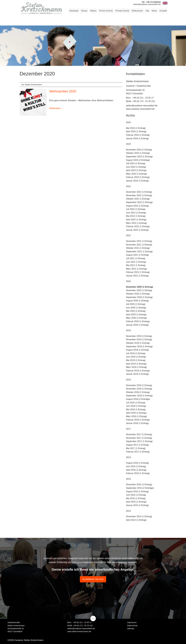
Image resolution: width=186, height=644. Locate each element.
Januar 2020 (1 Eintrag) (137, 325)
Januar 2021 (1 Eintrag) (137, 276)
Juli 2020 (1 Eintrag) (135, 304)
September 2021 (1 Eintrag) (139, 251)
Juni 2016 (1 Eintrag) (136, 466)
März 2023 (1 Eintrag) (136, 174)
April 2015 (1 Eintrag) (136, 502)
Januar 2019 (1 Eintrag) (137, 374)
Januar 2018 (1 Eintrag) (137, 423)
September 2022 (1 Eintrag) (139, 202)
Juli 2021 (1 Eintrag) (135, 258)
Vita (147, 11)
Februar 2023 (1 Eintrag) (138, 177)
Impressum (131, 622)
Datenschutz (132, 625)
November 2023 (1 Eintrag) (139, 150)
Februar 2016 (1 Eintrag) (138, 473)
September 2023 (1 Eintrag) (139, 156)
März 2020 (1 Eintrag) (136, 318)
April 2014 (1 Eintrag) (136, 520)
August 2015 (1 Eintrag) (137, 491)
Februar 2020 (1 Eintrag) (138, 321)
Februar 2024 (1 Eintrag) (138, 135)
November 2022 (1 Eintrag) (139, 195)
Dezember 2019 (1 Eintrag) (139, 336)
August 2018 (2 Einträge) (138, 399)
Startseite (74, 11)
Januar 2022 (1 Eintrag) (137, 230)
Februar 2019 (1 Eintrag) (138, 370)
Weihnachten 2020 (62, 91)
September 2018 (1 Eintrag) (139, 395)
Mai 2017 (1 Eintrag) (136, 448)
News (154, 11)
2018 (128, 380)
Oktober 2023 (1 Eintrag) (138, 153)
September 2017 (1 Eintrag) (139, 441)
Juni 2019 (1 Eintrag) (136, 357)
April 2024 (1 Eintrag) (136, 131)
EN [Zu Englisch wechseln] (165, 3)
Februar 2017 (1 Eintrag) (138, 452)
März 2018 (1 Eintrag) (136, 416)
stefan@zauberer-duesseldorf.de (141, 105)
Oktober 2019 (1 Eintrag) (138, 343)
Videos (93, 11)
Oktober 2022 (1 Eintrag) (138, 199)
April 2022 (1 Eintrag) (136, 219)
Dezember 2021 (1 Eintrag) (139, 241)
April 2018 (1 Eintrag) (136, 413)
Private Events (122, 11)
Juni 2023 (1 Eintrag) (136, 167)
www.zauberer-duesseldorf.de (140, 109)
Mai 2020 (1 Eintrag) (136, 311)
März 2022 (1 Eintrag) (136, 223)
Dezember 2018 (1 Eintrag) (139, 385)
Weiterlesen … (56, 108)
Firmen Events (106, 11)
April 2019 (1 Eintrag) (136, 363)
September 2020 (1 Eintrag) (139, 297)
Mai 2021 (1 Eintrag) (136, 265)
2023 (128, 144)
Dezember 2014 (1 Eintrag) (139, 516)
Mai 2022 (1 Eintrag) (136, 216)
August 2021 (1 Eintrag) (137, 255)
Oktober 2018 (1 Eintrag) (138, 392)
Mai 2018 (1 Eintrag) (136, 409)
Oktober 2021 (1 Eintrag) (138, 248)
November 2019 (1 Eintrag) (139, 339)
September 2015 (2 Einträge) (140, 488)
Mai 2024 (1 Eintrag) (136, 128)
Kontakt (163, 11)
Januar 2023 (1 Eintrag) (137, 181)
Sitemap (130, 628)
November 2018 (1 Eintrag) (139, 389)
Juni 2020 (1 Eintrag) (136, 307)
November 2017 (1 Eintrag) (139, 438)
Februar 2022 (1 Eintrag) (138, 226)
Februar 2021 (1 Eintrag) (138, 272)
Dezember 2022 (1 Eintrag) (139, 192)
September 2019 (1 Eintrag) (139, 346)
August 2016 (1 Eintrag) (137, 463)
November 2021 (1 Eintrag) (139, 244)
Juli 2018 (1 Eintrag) (135, 402)
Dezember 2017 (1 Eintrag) (139, 434)
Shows (84, 11)
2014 (128, 511)
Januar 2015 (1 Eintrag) (137, 505)
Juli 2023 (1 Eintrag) (135, 163)
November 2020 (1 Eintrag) (139, 290)
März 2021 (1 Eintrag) (136, 269)
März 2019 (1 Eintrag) (136, 367)
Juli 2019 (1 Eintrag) (135, 353)
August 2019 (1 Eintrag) (137, 350)
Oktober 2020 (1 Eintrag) (138, 294)
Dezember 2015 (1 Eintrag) (139, 484)
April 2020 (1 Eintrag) (136, 314)
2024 (128, 122)
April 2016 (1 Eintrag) (136, 470)
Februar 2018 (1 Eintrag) (138, 420)
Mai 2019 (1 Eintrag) (136, 360)
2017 (128, 429)
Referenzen (137, 11)
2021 (128, 235)
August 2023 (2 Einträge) (138, 160)
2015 (128, 479)
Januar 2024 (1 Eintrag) (137, 138)
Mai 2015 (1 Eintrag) (136, 498)
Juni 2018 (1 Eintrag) (136, 406)
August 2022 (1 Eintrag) (137, 206)
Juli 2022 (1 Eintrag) (135, 209)
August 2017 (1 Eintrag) (137, 445)
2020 (128, 281)
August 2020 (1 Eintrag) (137, 300)
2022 (128, 186)
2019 (128, 330)
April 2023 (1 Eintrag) (136, 170)
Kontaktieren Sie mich (93, 579)
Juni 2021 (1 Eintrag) (136, 262)
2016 (128, 457)
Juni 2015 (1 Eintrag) (136, 495)
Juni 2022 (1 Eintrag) (136, 213)
